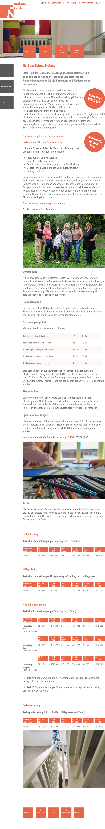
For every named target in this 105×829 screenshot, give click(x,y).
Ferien (53, 813)
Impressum (66, 813)
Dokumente (71, 3)
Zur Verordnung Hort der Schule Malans (43, 136)
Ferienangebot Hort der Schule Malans (42, 142)
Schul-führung (61, 52)
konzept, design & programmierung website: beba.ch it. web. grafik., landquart (89, 825)
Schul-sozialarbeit (77, 52)
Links (97, 3)
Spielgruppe (7, 103)
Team (45, 52)
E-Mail (71, 437)
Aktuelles (45, 3)
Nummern (27, 813)
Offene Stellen (58, 3)
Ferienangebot (7, 86)
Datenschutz (79, 813)
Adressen (40, 813)
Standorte (29, 52)
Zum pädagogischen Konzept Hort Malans (44, 203)
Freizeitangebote (86, 3)
